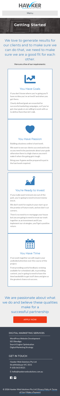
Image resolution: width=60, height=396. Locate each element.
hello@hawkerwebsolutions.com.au (27, 371)
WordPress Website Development (25, 338)
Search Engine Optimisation (22, 344)
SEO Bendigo (15, 341)
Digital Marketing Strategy (21, 347)
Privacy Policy (44, 389)
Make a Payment (33, 392)
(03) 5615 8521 (18, 367)
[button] (30, 319)
